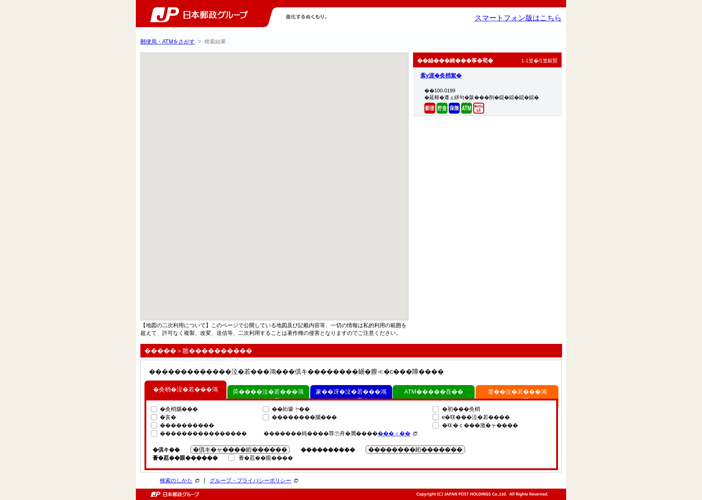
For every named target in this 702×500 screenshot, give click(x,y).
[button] (288, 168)
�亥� (168, 417)
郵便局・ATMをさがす (167, 41)
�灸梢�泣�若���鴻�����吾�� (185, 396)
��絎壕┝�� (291, 409)
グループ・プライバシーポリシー (254, 480)
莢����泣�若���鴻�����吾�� (268, 396)
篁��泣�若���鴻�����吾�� (517, 396)
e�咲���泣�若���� (476, 417)
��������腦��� (304, 417)
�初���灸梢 (461, 409)
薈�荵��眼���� (266, 458)
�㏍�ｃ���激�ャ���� (480, 425)
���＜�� (397, 433)
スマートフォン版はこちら (518, 18)
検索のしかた (179, 480)
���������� (187, 425)
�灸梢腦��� (179, 409)
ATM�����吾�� (433, 391)
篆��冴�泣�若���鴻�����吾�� (351, 396)
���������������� (203, 433)
